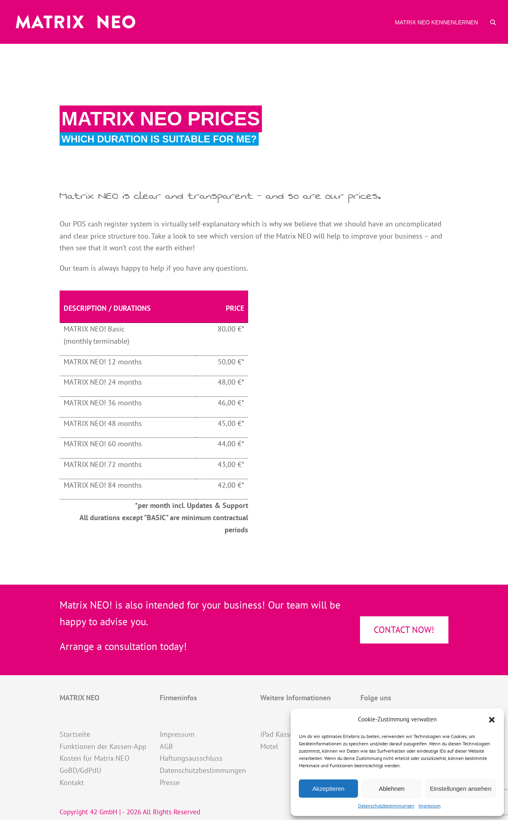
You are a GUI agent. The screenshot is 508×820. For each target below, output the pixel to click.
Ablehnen (391, 788)
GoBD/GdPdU (80, 770)
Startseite (75, 734)
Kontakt (72, 782)
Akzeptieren (328, 788)
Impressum (429, 806)
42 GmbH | (106, 811)
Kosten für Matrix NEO (94, 758)
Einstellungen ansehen (460, 788)
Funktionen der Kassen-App (103, 746)
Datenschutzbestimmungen (386, 806)
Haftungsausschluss (191, 758)
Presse (170, 782)
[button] (492, 720)
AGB (166, 746)
